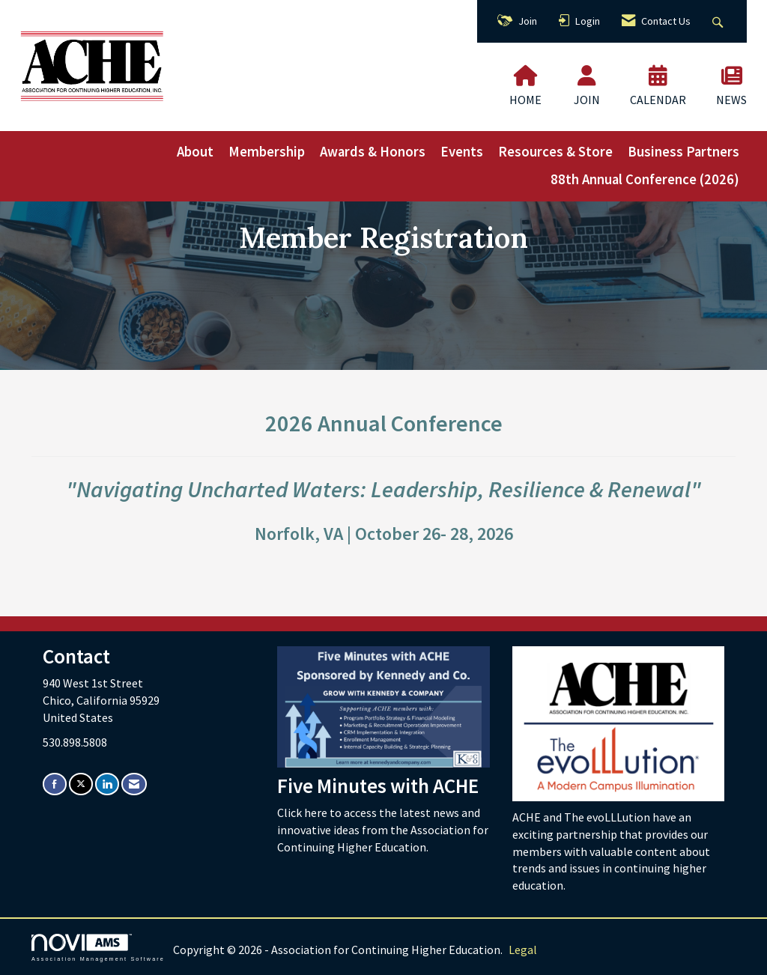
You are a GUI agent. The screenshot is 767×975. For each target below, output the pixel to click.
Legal (523, 949)
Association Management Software (98, 948)
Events (461, 151)
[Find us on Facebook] (55, 784)
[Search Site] (719, 21)
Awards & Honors (372, 151)
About (195, 151)
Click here (303, 812)
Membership (266, 151)
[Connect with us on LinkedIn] (107, 784)
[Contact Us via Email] (134, 784)
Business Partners (683, 151)
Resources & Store (555, 151)
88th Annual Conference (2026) (645, 179)
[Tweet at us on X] (81, 784)
